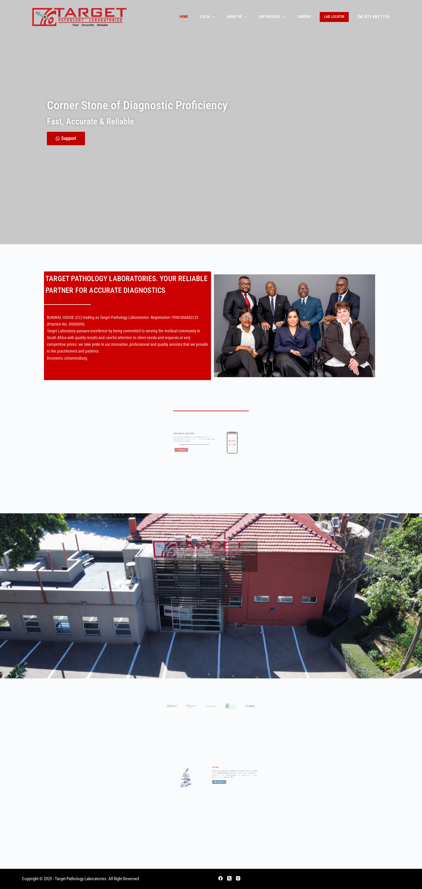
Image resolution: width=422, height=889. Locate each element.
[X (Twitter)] (229, 878)
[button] (192, 713)
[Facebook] (220, 878)
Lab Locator (334, 17)
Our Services (273, 16)
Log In (208, 16)
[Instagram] (238, 878)
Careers (304, 17)
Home (184, 17)
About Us (238, 16)
